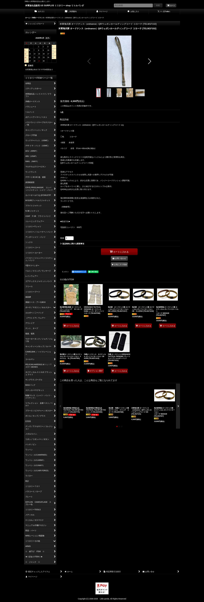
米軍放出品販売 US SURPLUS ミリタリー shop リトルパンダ (54, 5)
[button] (89, 61)
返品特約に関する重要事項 (72, 244)
